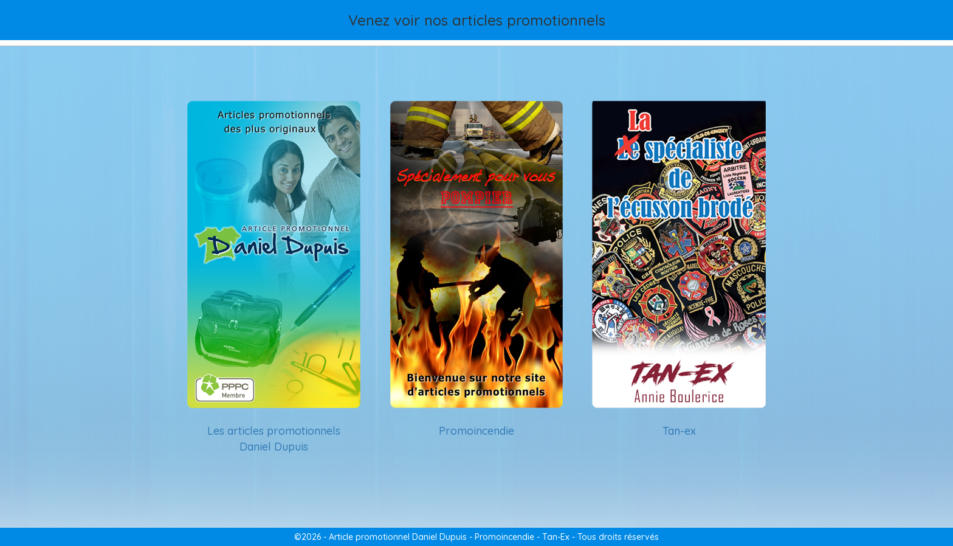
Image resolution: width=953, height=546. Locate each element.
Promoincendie (476, 431)
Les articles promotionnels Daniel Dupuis (273, 439)
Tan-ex (679, 431)
